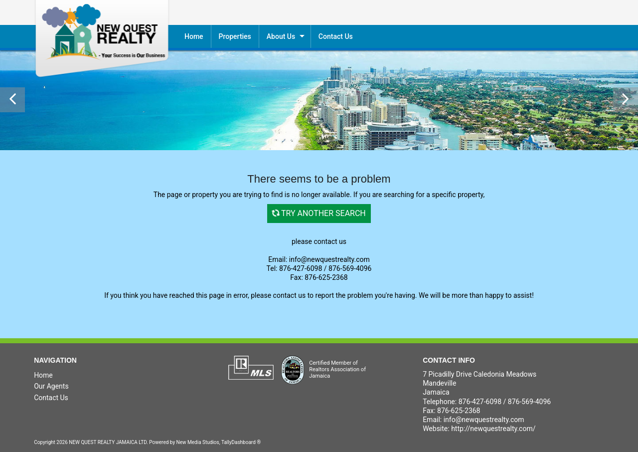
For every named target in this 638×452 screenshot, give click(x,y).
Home (193, 36)
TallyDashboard (238, 442)
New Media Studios (197, 442)
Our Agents (51, 386)
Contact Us (51, 398)
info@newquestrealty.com (484, 420)
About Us (281, 36)
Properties (235, 36)
